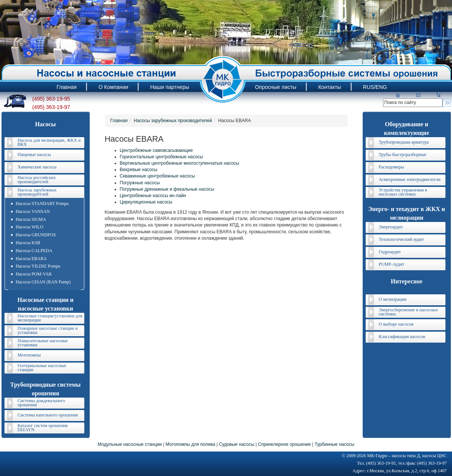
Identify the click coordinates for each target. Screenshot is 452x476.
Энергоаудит (391, 227)
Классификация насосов (402, 336)
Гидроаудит (390, 251)
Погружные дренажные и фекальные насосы (167, 189)
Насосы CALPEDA (34, 250)
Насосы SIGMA (31, 219)
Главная (119, 120)
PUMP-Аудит (392, 264)
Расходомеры (391, 167)
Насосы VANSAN (33, 211)
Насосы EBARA (31, 258)
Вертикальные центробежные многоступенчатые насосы (179, 163)
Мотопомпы (29, 355)
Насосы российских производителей (37, 179)
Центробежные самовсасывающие (156, 150)
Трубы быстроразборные (403, 154)
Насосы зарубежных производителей (37, 192)
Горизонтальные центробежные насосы (161, 156)
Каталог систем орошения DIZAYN (43, 427)
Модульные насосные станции (130, 444)
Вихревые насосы (139, 169)
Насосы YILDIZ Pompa (38, 266)
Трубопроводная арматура (404, 142)
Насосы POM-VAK (34, 274)
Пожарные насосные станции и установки (48, 330)
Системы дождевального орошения (41, 402)
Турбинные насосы (334, 444)
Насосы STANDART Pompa (42, 203)
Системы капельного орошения (48, 415)
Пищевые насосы (34, 154)
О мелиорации (393, 299)
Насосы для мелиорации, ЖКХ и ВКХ (49, 142)
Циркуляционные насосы (146, 202)
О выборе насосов (396, 324)
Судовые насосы (236, 444)
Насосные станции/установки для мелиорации (50, 318)
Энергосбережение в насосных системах (408, 312)
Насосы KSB (28, 242)
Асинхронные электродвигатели (410, 179)
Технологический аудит (401, 239)
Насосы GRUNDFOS (36, 234)
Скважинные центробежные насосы (157, 176)
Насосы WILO (29, 227)
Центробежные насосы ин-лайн (153, 195)
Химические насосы (37, 167)
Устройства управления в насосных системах (403, 192)
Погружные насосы (140, 182)
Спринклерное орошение (284, 444)
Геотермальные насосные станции (42, 367)
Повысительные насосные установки (43, 342)
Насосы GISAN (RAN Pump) (43, 282)
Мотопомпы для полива (190, 444)
